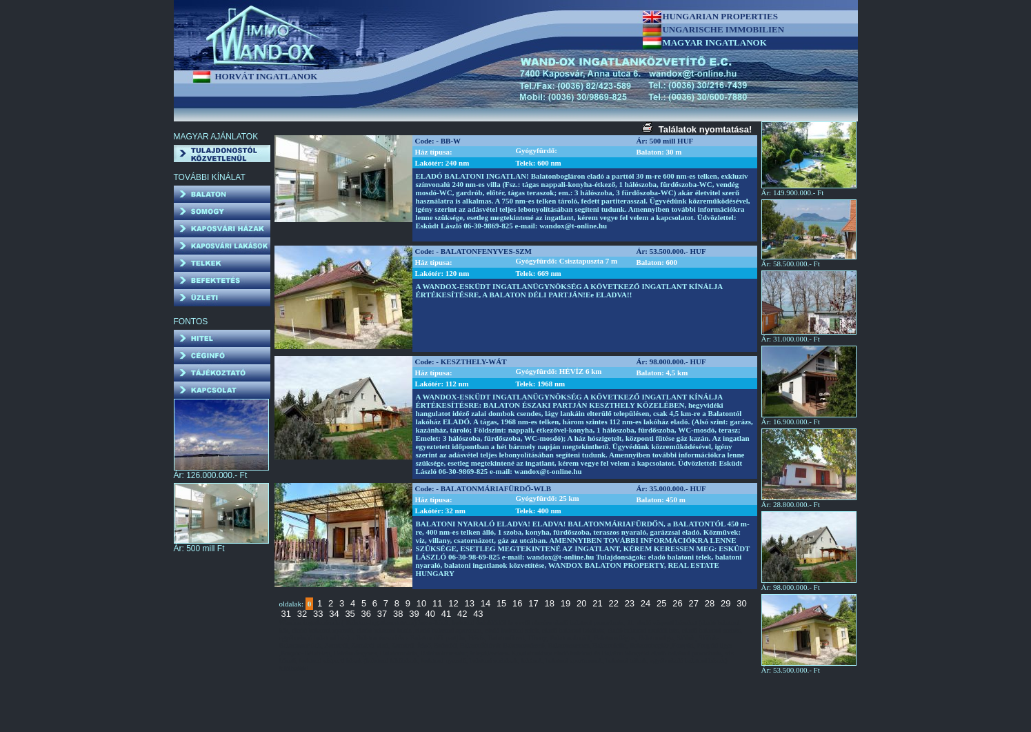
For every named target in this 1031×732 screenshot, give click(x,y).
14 (485, 603)
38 (398, 614)
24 (645, 603)
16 (517, 603)
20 (581, 603)
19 (565, 603)
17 (533, 603)
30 (741, 603)
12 (453, 603)
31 (286, 614)
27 (694, 603)
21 (597, 603)
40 (429, 614)
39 (414, 614)
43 (478, 614)
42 (462, 614)
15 (501, 603)
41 (446, 614)
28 (709, 603)
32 (302, 614)
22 (613, 603)
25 (661, 603)
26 (677, 603)
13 (469, 603)
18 (549, 603)
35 (349, 614)
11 (437, 603)
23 (629, 603)
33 (318, 614)
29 (725, 603)
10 (421, 603)
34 (334, 614)
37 (382, 614)
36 (366, 614)
